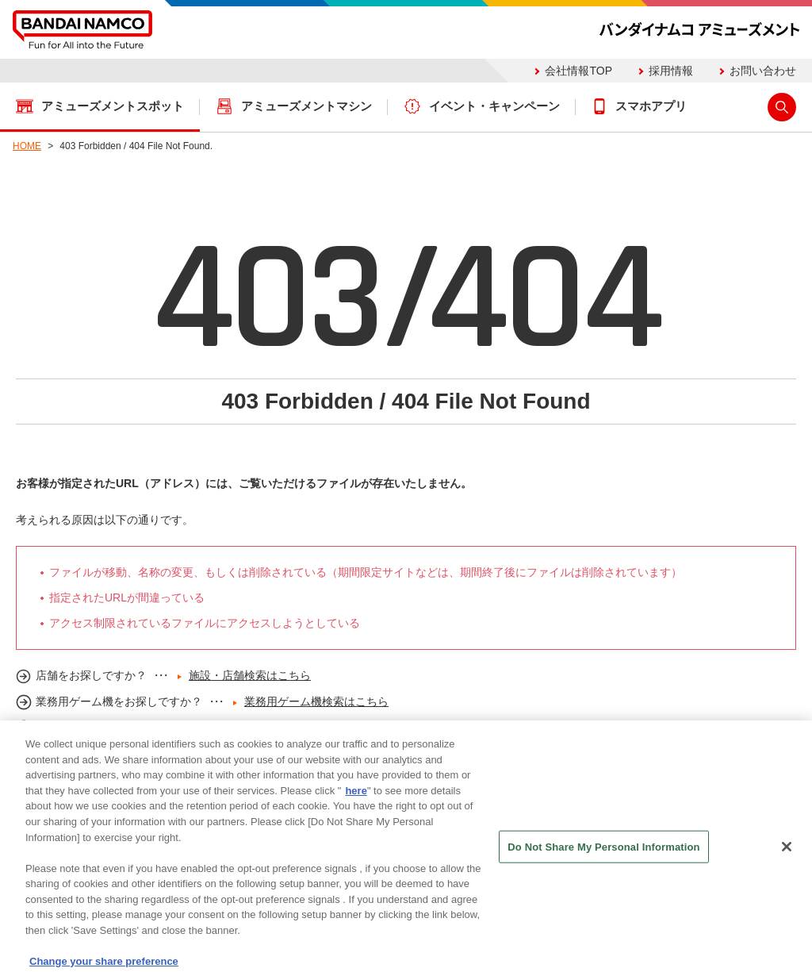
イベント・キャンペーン (494, 106)
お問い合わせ (763, 70)
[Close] (786, 852)
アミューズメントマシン (306, 106)
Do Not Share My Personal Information (603, 853)
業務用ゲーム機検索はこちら (316, 701)
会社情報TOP (578, 70)
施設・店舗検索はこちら (250, 675)
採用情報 (671, 70)
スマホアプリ (651, 106)
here (355, 796)
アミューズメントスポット (112, 106)
